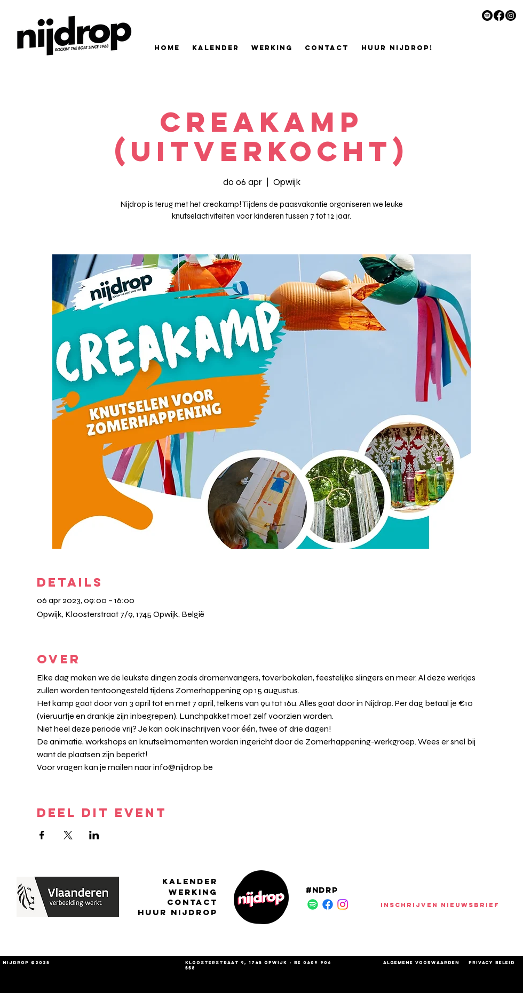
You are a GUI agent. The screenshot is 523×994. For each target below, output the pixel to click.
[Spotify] (487, 15)
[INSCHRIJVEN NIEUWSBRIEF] (440, 904)
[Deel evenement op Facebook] (42, 835)
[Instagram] (510, 15)
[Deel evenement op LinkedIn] (94, 835)
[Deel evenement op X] (68, 835)
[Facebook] (499, 15)
